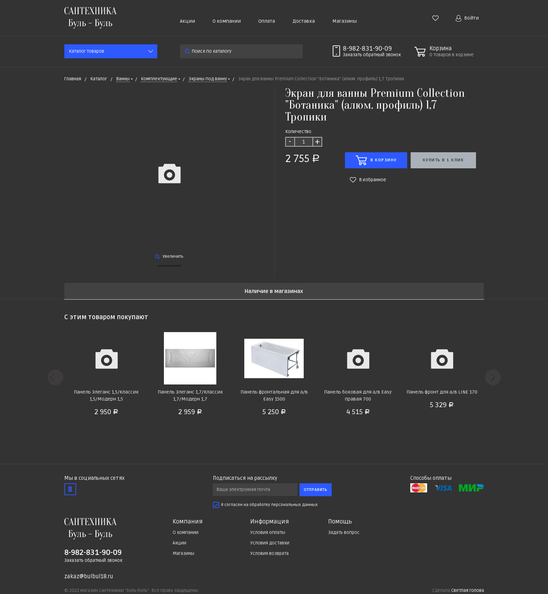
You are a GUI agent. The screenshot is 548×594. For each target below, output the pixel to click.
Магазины (344, 21)
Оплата (266, 21)
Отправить (315, 489)
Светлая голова (467, 590)
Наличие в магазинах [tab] (274, 291)
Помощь (340, 521)
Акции (187, 21)
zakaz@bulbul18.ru (88, 576)
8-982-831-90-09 (367, 48)
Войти (467, 18)
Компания (188, 521)
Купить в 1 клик (443, 160)
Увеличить (169, 256)
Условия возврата (269, 553)
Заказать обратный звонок (93, 560)
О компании (226, 21)
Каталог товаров (86, 51)
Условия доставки (269, 543)
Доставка (304, 21)
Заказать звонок (372, 55)
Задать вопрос (344, 532)
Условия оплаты (267, 532)
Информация (269, 521)
